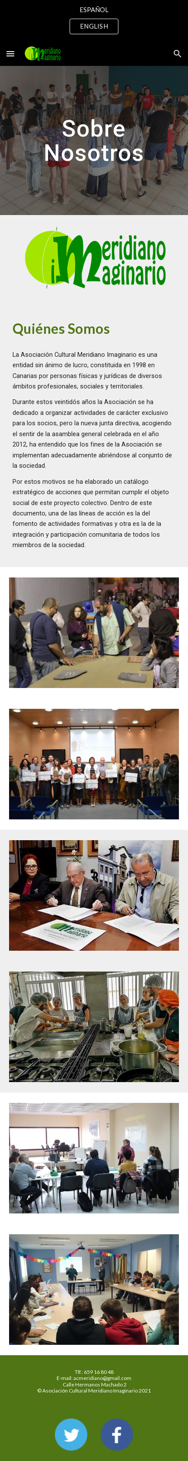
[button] (10, 53)
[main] (94, 141)
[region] (94, 21)
